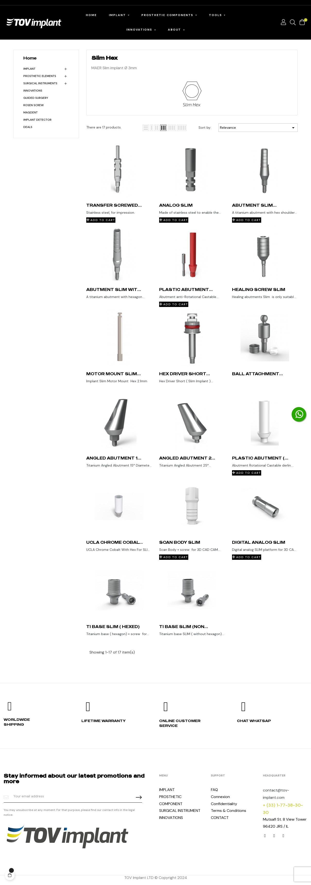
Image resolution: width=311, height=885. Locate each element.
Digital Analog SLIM (258, 542)
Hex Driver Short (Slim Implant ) (182, 373)
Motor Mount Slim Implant (111, 373)
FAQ (214, 789)
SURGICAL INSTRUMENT (179, 810)
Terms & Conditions (228, 810)
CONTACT (220, 817)
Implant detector (37, 120)
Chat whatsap (254, 721)
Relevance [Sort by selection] (258, 128)
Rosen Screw (33, 105)
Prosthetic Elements (39, 76)
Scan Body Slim (179, 542)
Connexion (220, 796)
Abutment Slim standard (252, 205)
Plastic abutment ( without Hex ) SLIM (258, 458)
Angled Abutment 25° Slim (187, 458)
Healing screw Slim (258, 289)
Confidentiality (224, 803)
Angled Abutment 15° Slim (114, 458)
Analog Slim (176, 205)
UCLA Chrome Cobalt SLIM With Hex (114, 542)
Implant (29, 69)
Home (30, 58)
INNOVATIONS (32, 91)
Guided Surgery (35, 98)
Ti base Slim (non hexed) (181, 626)
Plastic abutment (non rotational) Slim (184, 289)
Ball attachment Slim (255, 373)
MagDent (30, 112)
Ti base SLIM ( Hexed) (112, 626)
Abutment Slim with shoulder (113, 289)
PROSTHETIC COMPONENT (170, 800)
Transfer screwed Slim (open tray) (112, 205)
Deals (27, 127)
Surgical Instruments (40, 83)
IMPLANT (167, 789)
